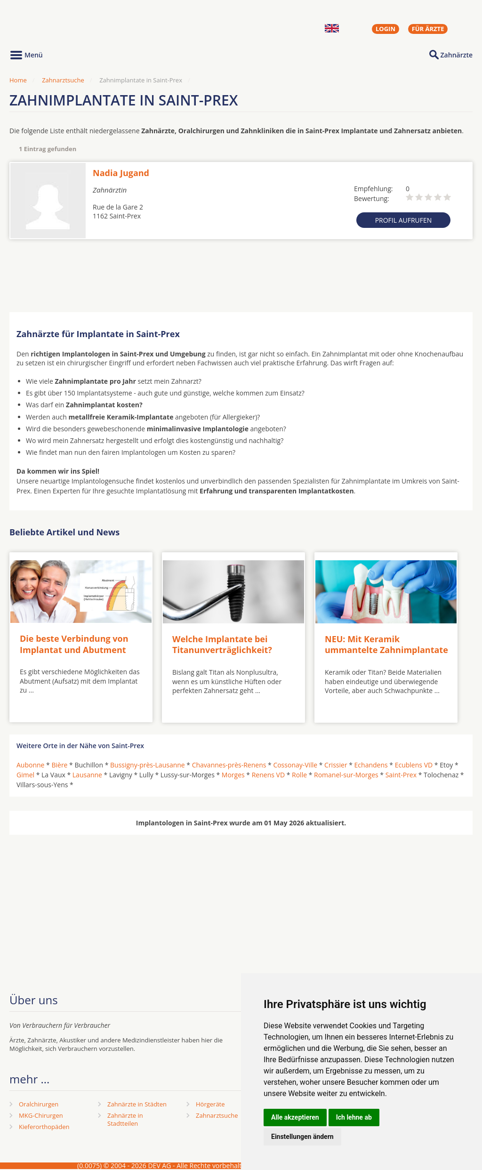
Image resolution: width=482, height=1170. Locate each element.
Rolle (299, 774)
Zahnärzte (457, 54)
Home (18, 80)
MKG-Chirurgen (41, 1115)
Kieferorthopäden (44, 1126)
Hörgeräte (210, 1104)
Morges (233, 774)
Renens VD (268, 774)
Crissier (335, 764)
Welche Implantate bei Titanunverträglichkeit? (222, 644)
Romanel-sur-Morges (346, 774)
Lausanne (87, 774)
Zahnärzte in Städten (137, 1104)
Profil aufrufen (403, 220)
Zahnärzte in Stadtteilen (125, 1119)
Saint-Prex (401, 774)
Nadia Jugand (121, 172)
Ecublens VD (414, 764)
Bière (59, 764)
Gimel (25, 774)
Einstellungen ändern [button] (302, 1136)
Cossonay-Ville (295, 764)
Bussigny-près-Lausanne (147, 764)
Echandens (371, 764)
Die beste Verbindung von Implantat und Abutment (74, 644)
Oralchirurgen (38, 1104)
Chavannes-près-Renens (229, 764)
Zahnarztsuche (63, 80)
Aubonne (30, 764)
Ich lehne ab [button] (354, 1117)
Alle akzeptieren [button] (295, 1117)
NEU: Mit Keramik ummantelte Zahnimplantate (386, 644)
